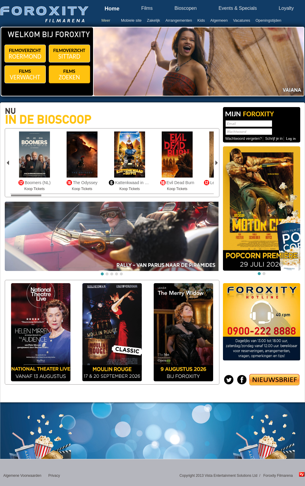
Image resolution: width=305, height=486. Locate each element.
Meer (105, 20)
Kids (201, 20)
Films (146, 8)
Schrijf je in (274, 139)
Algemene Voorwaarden (22, 476)
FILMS (25, 74)
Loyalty (286, 8)
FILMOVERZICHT (25, 54)
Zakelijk (153, 20)
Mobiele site (131, 20)
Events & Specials (237, 8)
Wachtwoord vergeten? (243, 139)
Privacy (54, 476)
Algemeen (219, 20)
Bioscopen (185, 8)
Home (112, 9)
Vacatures (241, 20)
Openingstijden (269, 20)
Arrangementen (178, 20)
